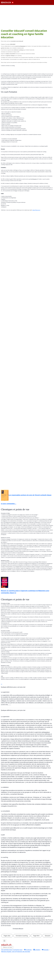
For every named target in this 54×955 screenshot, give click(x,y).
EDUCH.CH (7, 2)
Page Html (36, 936)
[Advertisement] (27, 17)
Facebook (28, 950)
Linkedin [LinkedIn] (36, 950)
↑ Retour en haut (7, 947)
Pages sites (7, 936)
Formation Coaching (22, 936)
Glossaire (47, 936)
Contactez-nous (17, 950)
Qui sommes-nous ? (7, 950)
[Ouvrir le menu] (4, 940)
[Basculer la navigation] (51, 2)
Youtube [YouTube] (45, 950)
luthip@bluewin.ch (36, 210)
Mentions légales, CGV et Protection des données (15, 951)
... (1, 684)
